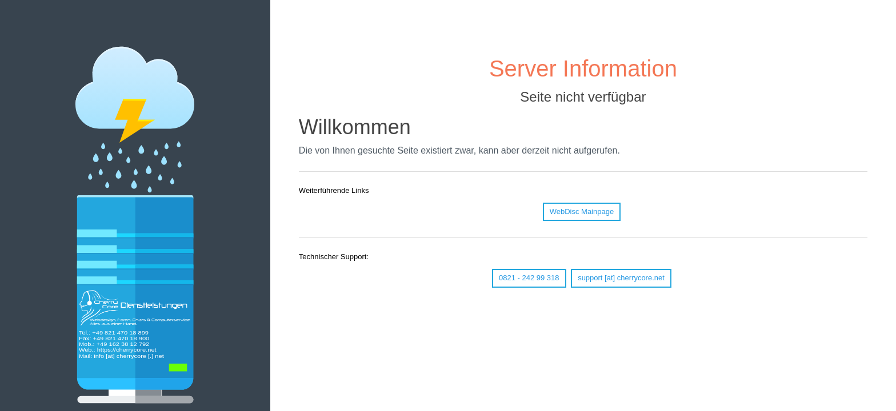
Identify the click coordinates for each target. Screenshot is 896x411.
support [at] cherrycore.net (621, 277)
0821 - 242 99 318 (529, 277)
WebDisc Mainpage (582, 211)
